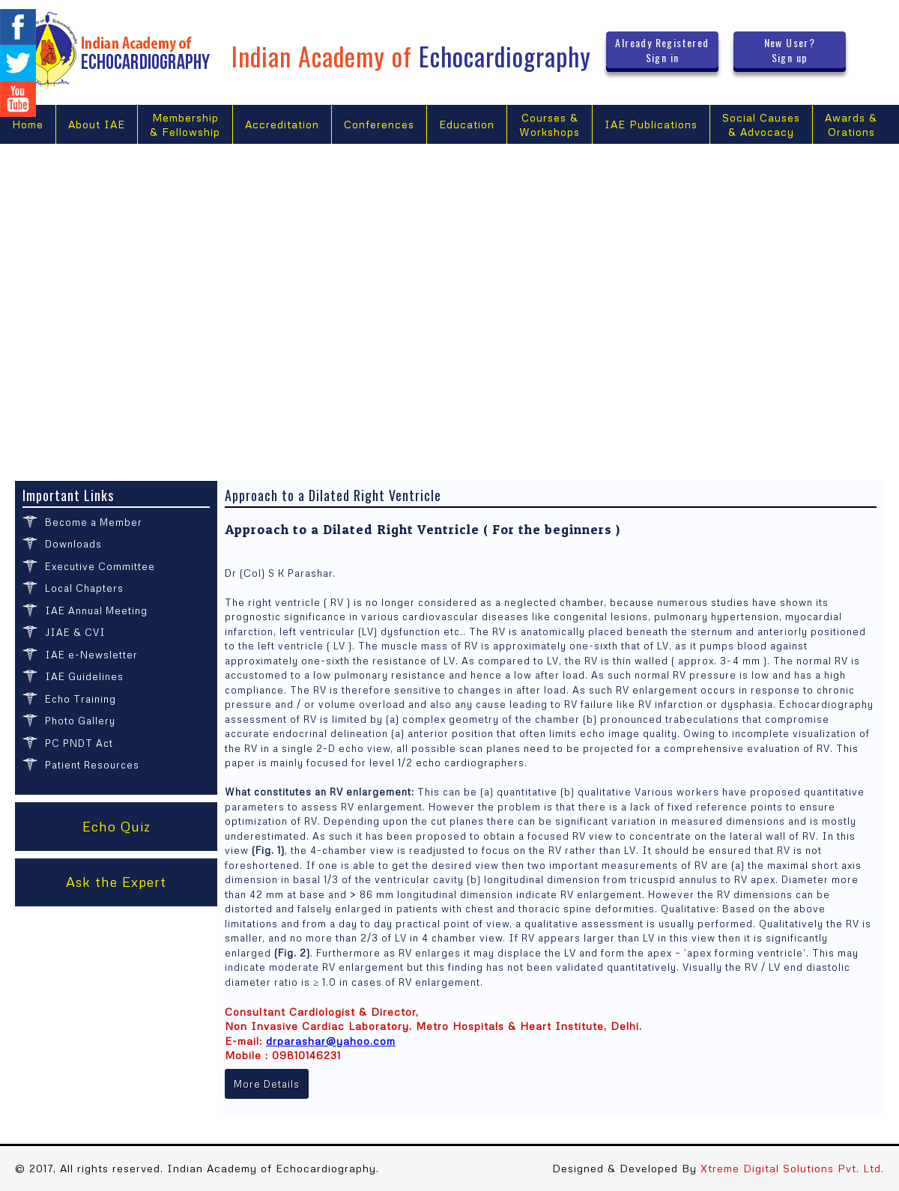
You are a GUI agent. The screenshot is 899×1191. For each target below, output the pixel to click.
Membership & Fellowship (185, 125)
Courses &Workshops (549, 125)
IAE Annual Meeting (96, 610)
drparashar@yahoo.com (331, 1040)
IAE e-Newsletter (91, 655)
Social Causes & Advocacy (761, 125)
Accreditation (282, 124)
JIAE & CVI (75, 632)
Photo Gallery (80, 721)
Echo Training (80, 699)
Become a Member (93, 522)
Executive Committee (100, 566)
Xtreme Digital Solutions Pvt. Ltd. (792, 1168)
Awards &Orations (851, 125)
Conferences (379, 124)
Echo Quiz (116, 826)
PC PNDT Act (79, 743)
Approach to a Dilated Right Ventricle (333, 495)
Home (27, 124)
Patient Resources (92, 765)
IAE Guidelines (84, 676)
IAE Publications (651, 124)
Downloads (73, 544)
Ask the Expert (116, 881)
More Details (267, 1084)
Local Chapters (84, 588)
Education (466, 124)
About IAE (96, 124)
